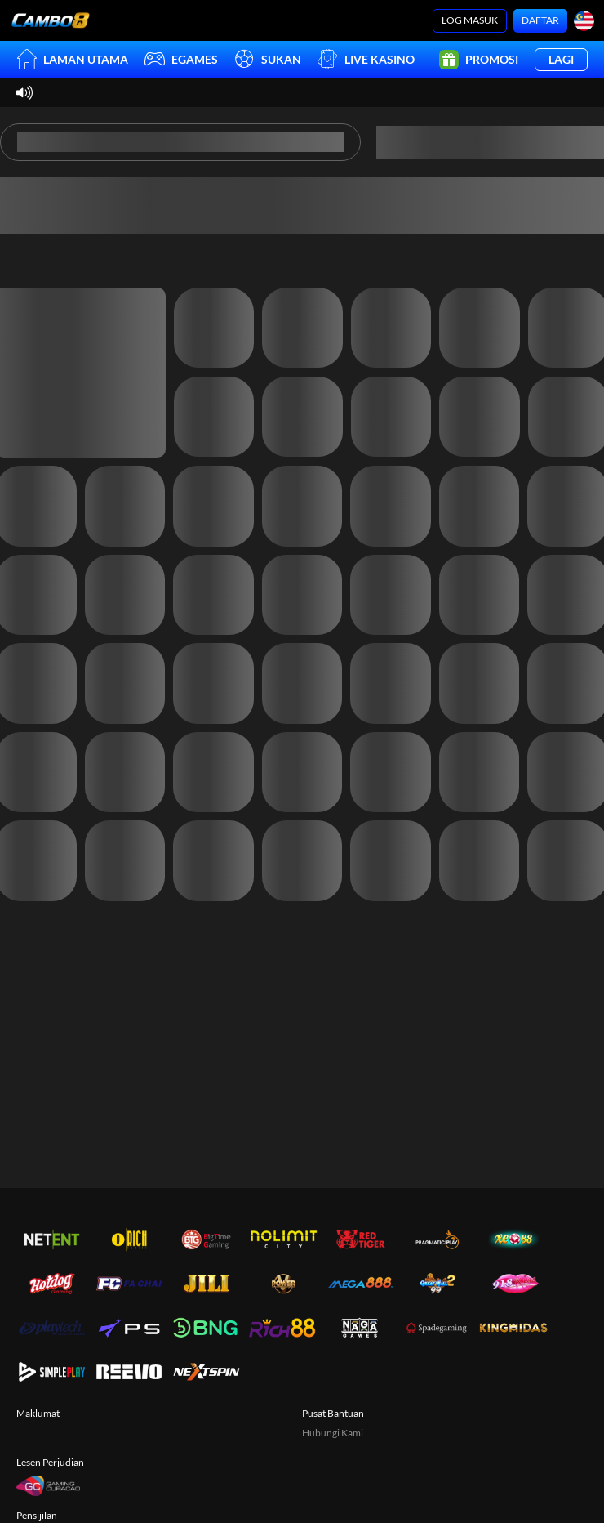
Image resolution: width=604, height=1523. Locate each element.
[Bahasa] (584, 21)
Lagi (561, 59)
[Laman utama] (50, 20)
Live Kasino (366, 59)
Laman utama (72, 59)
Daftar (540, 20)
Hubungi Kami (332, 1433)
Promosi (478, 59)
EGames (181, 59)
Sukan (267, 59)
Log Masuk (470, 20)
